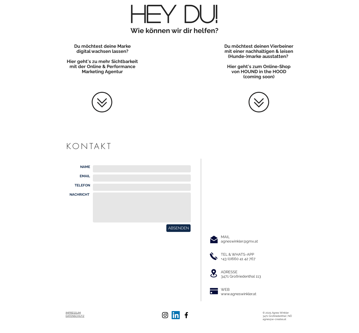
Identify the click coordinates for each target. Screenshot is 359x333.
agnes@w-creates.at (274, 319)
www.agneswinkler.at (238, 294)
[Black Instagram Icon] (165, 315)
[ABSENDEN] (178, 228)
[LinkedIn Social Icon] (176, 315)
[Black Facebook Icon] (186, 315)
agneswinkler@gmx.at (239, 241)
